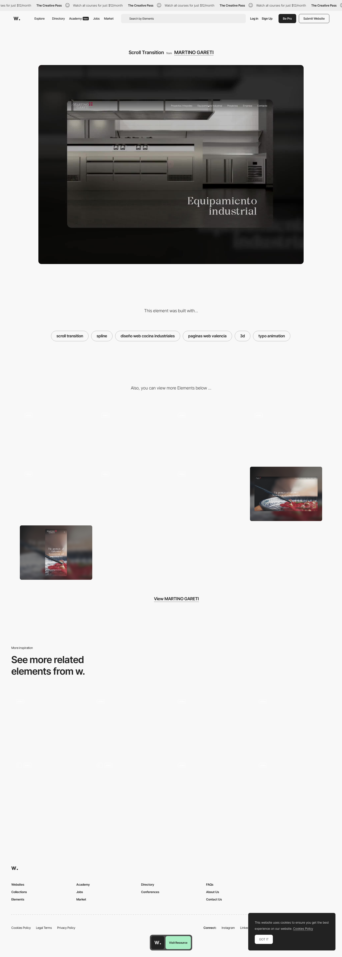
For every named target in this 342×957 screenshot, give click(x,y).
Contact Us (214, 899)
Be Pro (287, 18)
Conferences (150, 892)
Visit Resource (178, 942)
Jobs (96, 18)
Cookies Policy (21, 928)
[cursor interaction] (133, 494)
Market (109, 18)
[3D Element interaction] (56, 494)
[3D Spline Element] (130, 722)
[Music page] (49, 786)
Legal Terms (44, 928)
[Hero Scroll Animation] (292, 786)
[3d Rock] (292, 722)
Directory (58, 18)
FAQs (209, 884)
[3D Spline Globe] (49, 722)
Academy (79, 18)
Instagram (228, 928)
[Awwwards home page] (157, 942)
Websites (17, 884)
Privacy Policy (66, 928)
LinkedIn (245, 928)
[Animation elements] (209, 494)
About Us (212, 892)
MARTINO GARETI (194, 52)
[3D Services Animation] (130, 786)
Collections (19, 892)
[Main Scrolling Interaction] (211, 722)
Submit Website (314, 18)
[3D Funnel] (211, 786)
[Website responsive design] (56, 435)
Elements (17, 899)
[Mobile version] (209, 435)
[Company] (286, 435)
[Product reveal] (133, 435)
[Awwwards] (17, 18)
